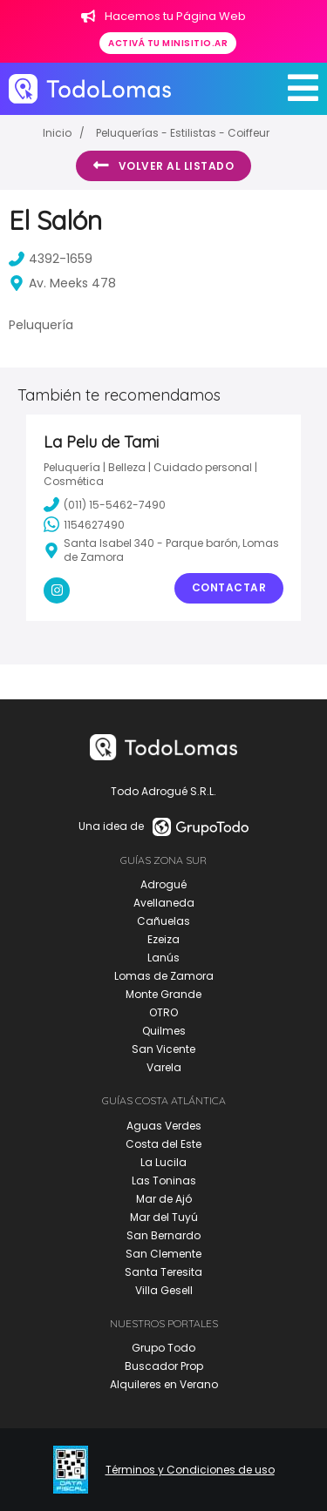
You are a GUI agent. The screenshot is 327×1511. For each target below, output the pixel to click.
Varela (163, 1067)
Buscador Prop (164, 1366)
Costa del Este (163, 1144)
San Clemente (163, 1253)
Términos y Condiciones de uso (190, 1470)
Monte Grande (163, 994)
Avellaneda (163, 902)
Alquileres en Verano (164, 1384)
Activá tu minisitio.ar (168, 43)
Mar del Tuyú (164, 1217)
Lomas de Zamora (164, 975)
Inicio (57, 132)
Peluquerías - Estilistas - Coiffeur (182, 132)
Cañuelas (163, 921)
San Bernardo (163, 1235)
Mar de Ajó (164, 1198)
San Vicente (163, 1049)
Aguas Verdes (163, 1125)
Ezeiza (163, 939)
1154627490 (84, 524)
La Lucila (163, 1162)
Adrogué (163, 884)
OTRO (163, 1012)
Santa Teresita (163, 1272)
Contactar (229, 587)
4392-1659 (50, 258)
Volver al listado (163, 165)
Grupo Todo (163, 1347)
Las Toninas (164, 1180)
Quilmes (164, 1030)
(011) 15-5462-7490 (105, 504)
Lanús (163, 957)
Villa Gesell (164, 1290)
